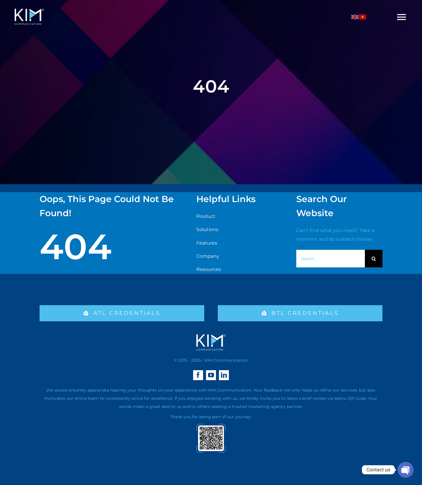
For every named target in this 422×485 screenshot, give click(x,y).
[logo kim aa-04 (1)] (29, 11)
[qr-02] (211, 426)
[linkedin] (224, 375)
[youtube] (211, 375)
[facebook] (198, 375)
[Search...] (330, 258)
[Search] (373, 258)
